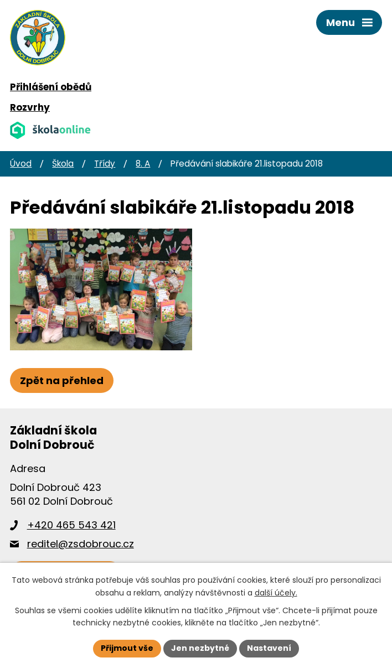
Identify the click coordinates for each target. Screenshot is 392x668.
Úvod (21, 163)
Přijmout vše (127, 648)
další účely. (276, 592)
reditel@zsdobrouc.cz (80, 544)
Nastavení (269, 648)
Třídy (104, 163)
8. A (143, 163)
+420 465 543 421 (71, 525)
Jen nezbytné (200, 648)
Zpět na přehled (62, 380)
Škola (63, 163)
